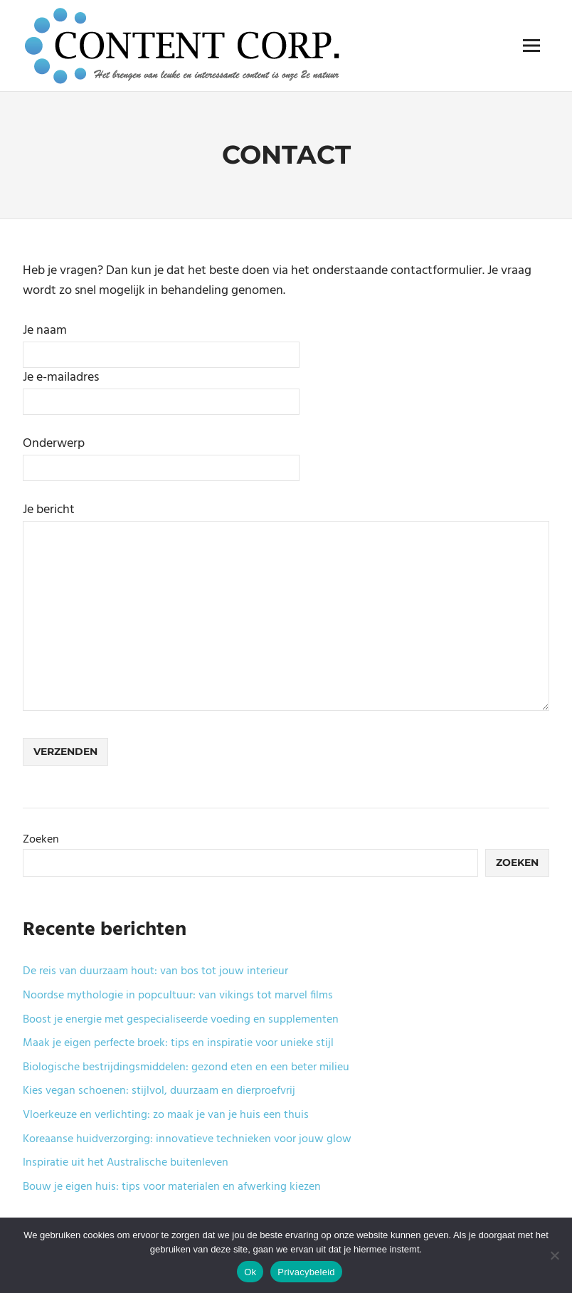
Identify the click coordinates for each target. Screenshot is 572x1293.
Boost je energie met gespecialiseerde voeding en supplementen (181, 1019)
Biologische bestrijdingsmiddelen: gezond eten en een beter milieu (186, 1067)
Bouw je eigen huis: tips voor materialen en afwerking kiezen (172, 1187)
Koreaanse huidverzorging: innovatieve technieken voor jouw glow (187, 1139)
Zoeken (41, 839)
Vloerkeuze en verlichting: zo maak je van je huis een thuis (166, 1115)
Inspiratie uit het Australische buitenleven (125, 1163)
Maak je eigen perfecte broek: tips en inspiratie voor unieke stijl (178, 1043)
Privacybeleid (306, 1272)
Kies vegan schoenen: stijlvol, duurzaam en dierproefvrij (159, 1091)
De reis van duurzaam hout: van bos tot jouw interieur (155, 971)
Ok (250, 1272)
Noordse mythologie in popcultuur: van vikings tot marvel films (178, 995)
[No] (554, 1255)
